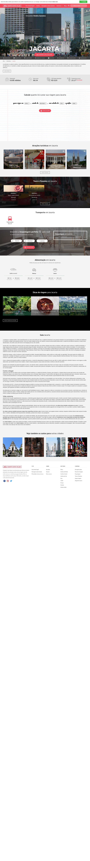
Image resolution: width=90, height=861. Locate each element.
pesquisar (29, 247)
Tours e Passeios (78, 476)
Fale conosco (49, 474)
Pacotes (51, 58)
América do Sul (64, 476)
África (62, 469)
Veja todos (45, 172)
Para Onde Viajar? (30, 5)
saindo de (35, 103)
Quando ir (60, 58)
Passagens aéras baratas (37, 471)
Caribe (62, 480)
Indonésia (8, 61)
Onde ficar (17, 58)
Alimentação (71, 58)
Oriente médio (63, 487)
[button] (27, 103)
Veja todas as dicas (10, 320)
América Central (64, 474)
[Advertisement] (45, 127)
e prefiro (68, 103)
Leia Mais (7, 71)
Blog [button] (65, 5)
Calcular (45, 110)
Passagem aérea (78, 469)
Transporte (82, 58)
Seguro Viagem (78, 478)
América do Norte (64, 471)
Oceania (62, 485)
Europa (62, 482)
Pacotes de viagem (79, 471)
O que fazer (28, 58)
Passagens (6, 58)
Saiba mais (55, 1)
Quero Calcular (44, 54)
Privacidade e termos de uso (37, 474)
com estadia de (54, 103)
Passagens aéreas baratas (48, 5)
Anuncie (47, 471)
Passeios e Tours (40, 58)
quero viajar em (18, 103)
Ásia (4, 61)
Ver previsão (79, 79)
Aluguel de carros (78, 480)
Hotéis (38, 5)
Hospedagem (77, 474)
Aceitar (83, 1)
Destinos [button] (59, 5)
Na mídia (48, 469)
